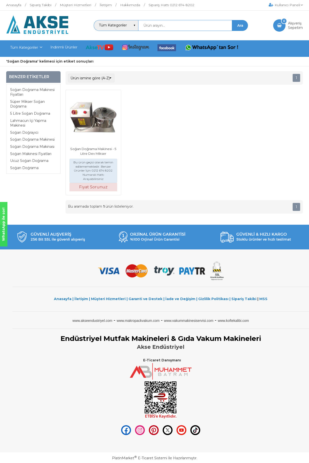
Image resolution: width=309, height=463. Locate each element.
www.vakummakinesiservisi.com (188, 321)
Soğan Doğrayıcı (24, 132)
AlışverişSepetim (295, 25)
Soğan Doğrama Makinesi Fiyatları (32, 92)
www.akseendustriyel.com (92, 321)
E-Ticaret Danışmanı (162, 360)
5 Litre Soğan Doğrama (30, 113)
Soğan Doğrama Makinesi (32, 139)
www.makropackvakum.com (138, 321)
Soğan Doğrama (24, 168)
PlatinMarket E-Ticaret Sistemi (139, 458)
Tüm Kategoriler (24, 47)
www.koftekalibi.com (233, 321)
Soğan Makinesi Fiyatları (30, 154)
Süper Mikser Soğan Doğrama (27, 104)
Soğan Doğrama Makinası (32, 146)
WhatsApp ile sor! (3, 224)
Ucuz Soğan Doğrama (29, 160)
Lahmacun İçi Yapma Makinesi (28, 123)
